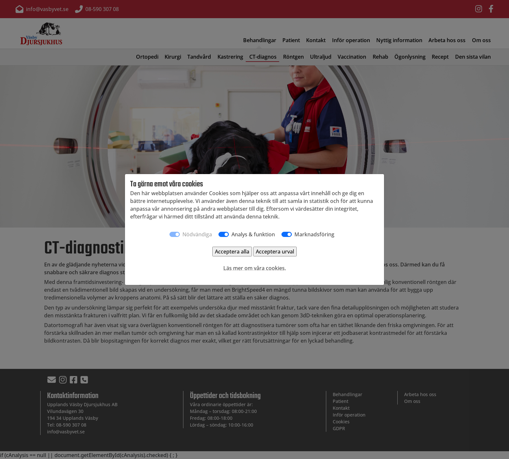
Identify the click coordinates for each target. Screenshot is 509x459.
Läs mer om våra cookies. (254, 268)
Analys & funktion (253, 234)
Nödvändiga (197, 234)
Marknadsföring (314, 234)
